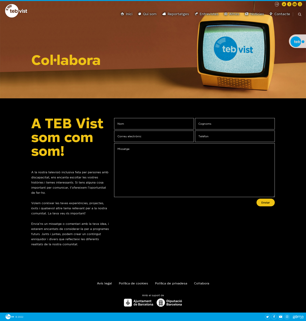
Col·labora (201, 283)
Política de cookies (133, 283)
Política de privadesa (171, 283)
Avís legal (104, 283)
